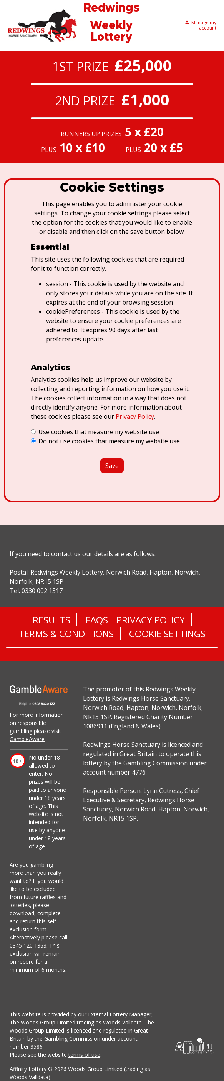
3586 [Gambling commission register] (36, 1046)
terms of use (84, 1054)
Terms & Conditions (66, 633)
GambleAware (27, 739)
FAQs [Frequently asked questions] (97, 619)
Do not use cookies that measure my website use (109, 441)
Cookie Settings (167, 633)
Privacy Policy (135, 416)
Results (51, 619)
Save (112, 465)
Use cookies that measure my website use (98, 432)
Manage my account (200, 25)
